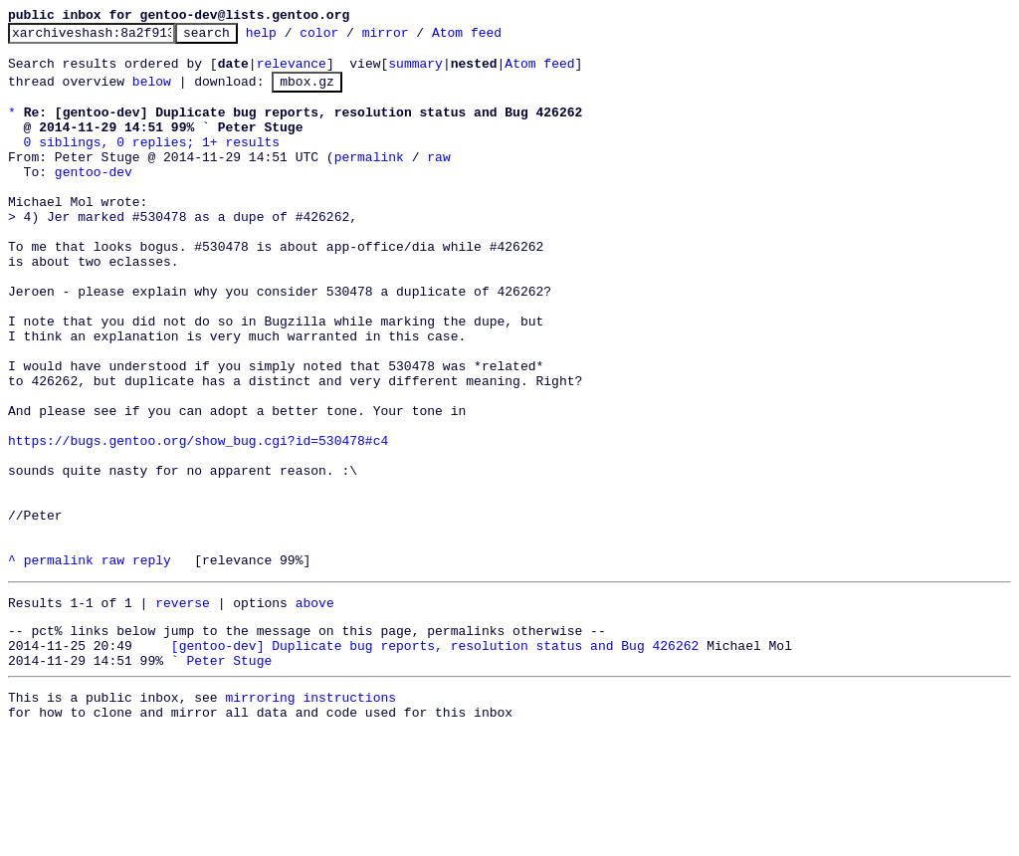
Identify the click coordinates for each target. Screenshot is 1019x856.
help (292, 38)
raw (438, 180)
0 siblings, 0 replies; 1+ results (152, 162)
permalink (369, 180)
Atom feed (497, 38)
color (349, 38)
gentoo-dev (93, 198)
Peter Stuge (229, 776)
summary (415, 72)
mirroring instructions (310, 816)
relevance (291, 72)
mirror (416, 38)
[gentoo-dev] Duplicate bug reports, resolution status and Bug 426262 (435, 758)
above (315, 710)
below (151, 93)
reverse (182, 710)
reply (151, 664)
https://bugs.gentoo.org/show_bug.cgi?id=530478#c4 (198, 521)
